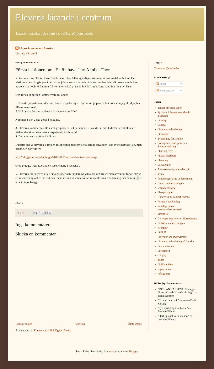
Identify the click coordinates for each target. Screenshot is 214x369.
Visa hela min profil (26, 53)
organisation (164, 269)
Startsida (80, 323)
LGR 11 (162, 232)
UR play (162, 255)
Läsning (162, 120)
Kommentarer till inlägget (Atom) (52, 330)
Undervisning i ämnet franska (174, 197)
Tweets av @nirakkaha (166, 68)
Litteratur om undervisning (172, 236)
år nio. (161, 174)
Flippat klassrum (167, 155)
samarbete (163, 213)
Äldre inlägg (135, 323)
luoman (113, 351)
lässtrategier (164, 164)
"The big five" (165, 151)
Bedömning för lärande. (170, 138)
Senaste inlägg (24, 323)
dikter (161, 259)
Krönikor (163, 227)
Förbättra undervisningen (171, 223)
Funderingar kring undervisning (175, 178)
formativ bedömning (169, 201)
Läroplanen (164, 250)
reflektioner (164, 273)
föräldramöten (165, 264)
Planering (163, 160)
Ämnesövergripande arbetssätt (174, 169)
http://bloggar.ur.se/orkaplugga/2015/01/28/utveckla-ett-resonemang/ (56, 157)
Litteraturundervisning (170, 129)
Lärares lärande (166, 246)
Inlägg (161, 83)
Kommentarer (165, 90)
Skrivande (163, 134)
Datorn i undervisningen (171, 183)
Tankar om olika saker (170, 107)
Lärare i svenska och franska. (36, 48)
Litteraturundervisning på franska (176, 241)
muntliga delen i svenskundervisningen (170, 208)
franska (162, 124)
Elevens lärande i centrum (63, 17)
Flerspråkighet (165, 192)
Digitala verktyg (166, 187)
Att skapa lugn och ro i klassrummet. (177, 218)
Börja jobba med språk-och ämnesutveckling (172, 145)
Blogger (133, 351)
